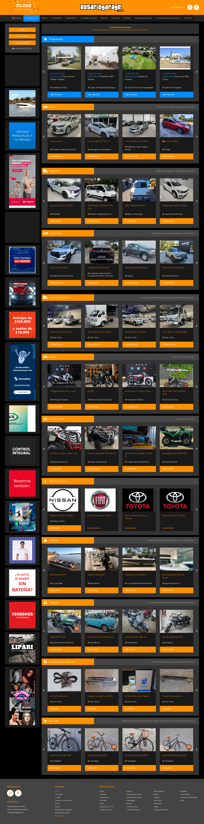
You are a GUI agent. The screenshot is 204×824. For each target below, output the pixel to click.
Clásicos (129, 791)
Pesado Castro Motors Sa (63, 149)
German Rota (169, 462)
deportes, (171, 721)
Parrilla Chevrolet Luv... (172, 696)
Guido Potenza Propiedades (139, 87)
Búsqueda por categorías (63, 810)
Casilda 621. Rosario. (136, 76)
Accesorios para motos (183, 662)
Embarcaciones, (154, 540)
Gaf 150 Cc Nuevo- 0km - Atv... (64, 453)
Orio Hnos (56, 337)
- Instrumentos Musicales (188, 797)
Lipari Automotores (172, 214)
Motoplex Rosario (59, 400)
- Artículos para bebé (160, 810)
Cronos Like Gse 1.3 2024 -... (137, 141)
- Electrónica (157, 800)
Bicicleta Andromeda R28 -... (175, 755)
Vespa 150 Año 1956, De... (136, 637)
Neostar (55, 214)
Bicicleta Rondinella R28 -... (137, 755)
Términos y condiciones (63, 800)
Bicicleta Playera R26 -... (98, 755)
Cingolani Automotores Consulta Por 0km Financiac (100, 274)
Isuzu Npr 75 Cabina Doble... (175, 332)
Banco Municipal (133, 214)
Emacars (167, 642)
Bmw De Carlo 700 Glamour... (101, 637)
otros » (192, 721)
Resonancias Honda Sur (100, 400)
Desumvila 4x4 (170, 276)
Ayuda (57, 803)
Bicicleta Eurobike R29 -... (61, 755)
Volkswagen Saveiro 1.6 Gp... (175, 205)
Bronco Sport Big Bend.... (174, 267)
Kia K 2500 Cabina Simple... (100, 332)
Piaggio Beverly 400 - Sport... (63, 391)
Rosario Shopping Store (100, 214)
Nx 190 (91, 391)
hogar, (156, 721)
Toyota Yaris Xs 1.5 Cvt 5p (173, 515)
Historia (57, 807)
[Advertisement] (22, 70)
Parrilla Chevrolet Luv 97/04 (100, 696)
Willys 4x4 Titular (57, 637)
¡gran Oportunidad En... (135, 205)
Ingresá (22, 30)
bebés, (163, 721)
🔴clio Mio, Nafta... (170, 141)
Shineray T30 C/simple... (135, 332)
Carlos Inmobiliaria (171, 87)
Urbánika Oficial (58, 87)
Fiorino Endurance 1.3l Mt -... (100, 515)
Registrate (22, 36)
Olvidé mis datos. (22, 48)
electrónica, (136, 721)
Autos (102, 791)
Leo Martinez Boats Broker (138, 583)
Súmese (58, 797)
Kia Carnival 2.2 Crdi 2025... (62, 205)
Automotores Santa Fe (62, 642)
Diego (166, 149)
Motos (102, 803)
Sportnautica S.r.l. (59, 462)
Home (57, 791)
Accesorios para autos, (162, 662)
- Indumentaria (185, 794)
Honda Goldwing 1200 (172, 637)
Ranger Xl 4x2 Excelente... (137, 267)
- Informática (157, 803)
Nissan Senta (57, 521)
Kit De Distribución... (59, 696)
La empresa (59, 794)
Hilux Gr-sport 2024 (59, 267)
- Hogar (155, 807)
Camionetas (104, 797)
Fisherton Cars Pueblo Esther (136, 148)
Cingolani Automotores (98, 267)
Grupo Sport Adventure (137, 462)
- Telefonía (156, 797)
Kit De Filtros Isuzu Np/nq (137, 696)
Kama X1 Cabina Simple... (61, 332)
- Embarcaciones (132, 807)
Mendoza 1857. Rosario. (101, 76)
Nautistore (94, 583)
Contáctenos (59, 816)
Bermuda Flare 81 (58, 575)
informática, (147, 721)
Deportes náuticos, (171, 540)
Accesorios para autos (133, 794)
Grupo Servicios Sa (97, 462)
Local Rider (56, 583)
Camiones (103, 800)
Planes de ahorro (105, 810)
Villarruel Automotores (61, 276)
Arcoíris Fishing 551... (97, 575)
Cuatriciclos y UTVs (106, 807)
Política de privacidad (62, 813)
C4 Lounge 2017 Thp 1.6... (99, 141)
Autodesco (94, 642)
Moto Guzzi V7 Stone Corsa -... (139, 391)
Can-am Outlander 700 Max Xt (102, 453)
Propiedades (130, 800)
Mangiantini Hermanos (99, 149)
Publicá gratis (22, 43)
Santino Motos (170, 400)
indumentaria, (182, 721)
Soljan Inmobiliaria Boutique (102, 87)
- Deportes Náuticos (133, 810)
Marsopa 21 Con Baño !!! (136, 575)
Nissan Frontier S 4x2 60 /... (62, 515)
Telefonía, (126, 721)
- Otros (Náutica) (158, 791)
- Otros (182, 800)
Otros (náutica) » (187, 540)
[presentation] (44, 72)
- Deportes (183, 791)
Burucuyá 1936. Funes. (175, 76)
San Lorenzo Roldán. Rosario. (62, 76)
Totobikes (55, 761)
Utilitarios (103, 794)
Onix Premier (56, 141)
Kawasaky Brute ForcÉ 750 (174, 453)
